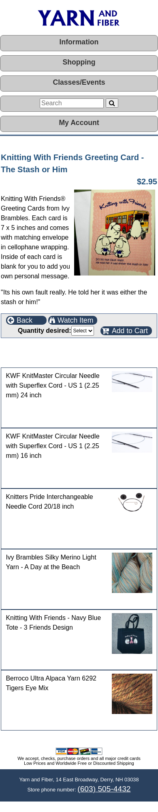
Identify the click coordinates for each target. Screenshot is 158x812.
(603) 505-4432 (103, 789)
